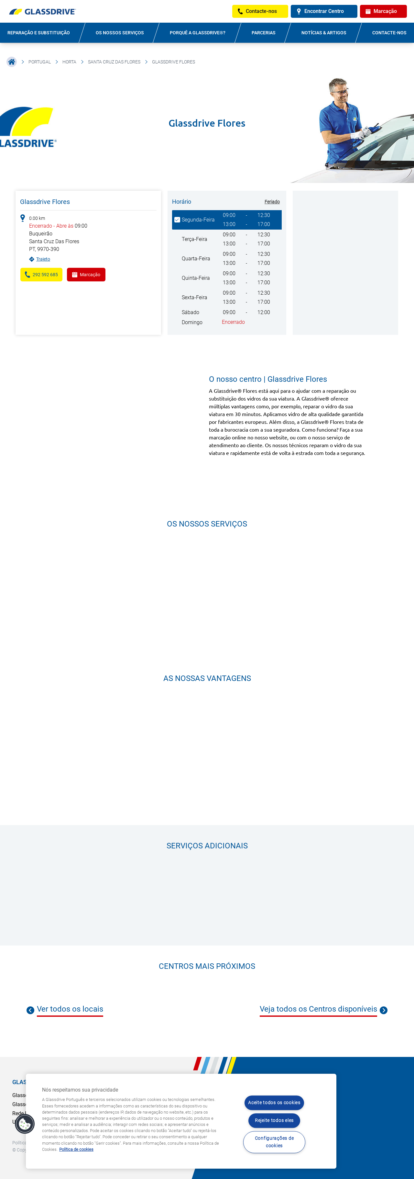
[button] (25, 1124)
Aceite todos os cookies (274, 1103)
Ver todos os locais (70, 1009)
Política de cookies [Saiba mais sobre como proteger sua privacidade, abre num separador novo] (76, 1149)
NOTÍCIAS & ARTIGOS (323, 32)
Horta (69, 61)
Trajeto (43, 259)
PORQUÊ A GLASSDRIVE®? (197, 32)
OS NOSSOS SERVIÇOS (120, 32)
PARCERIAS (264, 32)
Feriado (272, 201)
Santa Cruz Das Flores (114, 61)
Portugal (39, 61)
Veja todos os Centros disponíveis (318, 1009)
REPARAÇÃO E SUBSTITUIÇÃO (38, 32)
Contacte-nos (389, 32)
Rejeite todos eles (274, 1120)
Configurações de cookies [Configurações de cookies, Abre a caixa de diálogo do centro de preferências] (274, 1142)
